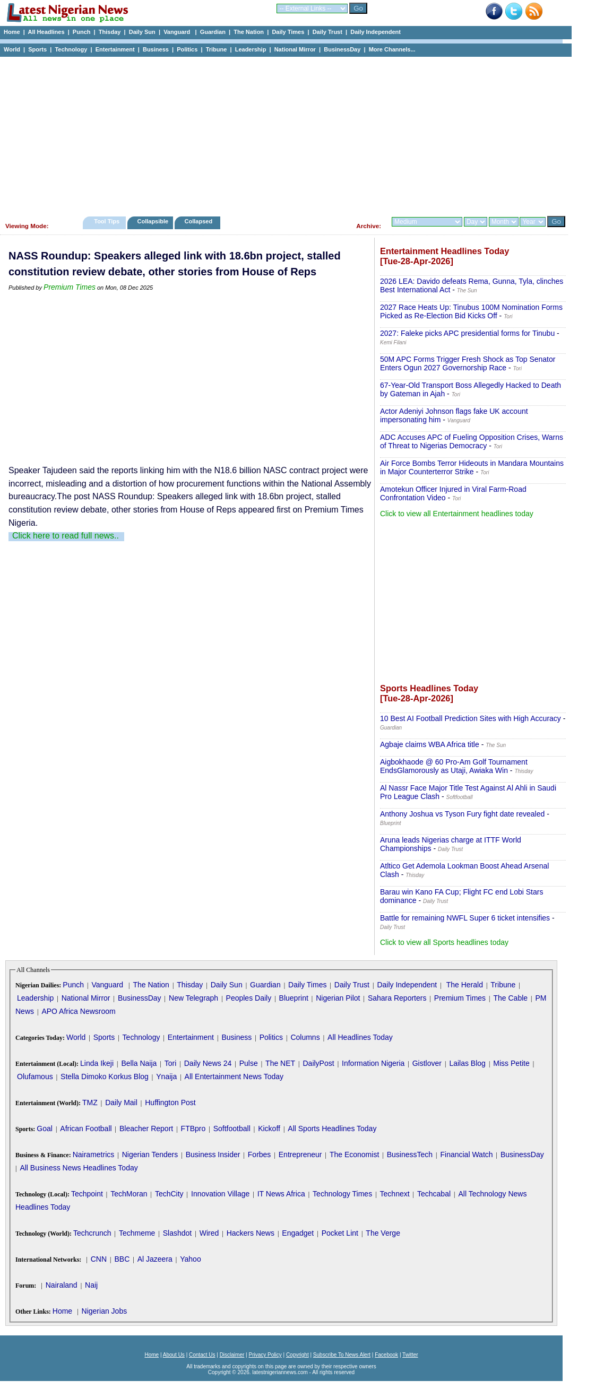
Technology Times (342, 1194)
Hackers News (250, 1233)
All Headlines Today (360, 1037)
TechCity (169, 1194)
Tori (171, 1063)
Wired (209, 1233)
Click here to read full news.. (65, 535)
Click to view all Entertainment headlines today (456, 513)
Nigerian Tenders (150, 1154)
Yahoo (190, 1259)
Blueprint (293, 998)
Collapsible (152, 221)
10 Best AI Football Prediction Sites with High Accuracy (470, 718)
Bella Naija (139, 1063)
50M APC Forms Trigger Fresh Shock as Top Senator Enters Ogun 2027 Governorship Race (467, 363)
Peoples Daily (249, 998)
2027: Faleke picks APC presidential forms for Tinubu (467, 333)
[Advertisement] (281, 133)
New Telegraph (193, 998)
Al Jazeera (154, 1259)
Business (156, 49)
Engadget (298, 1233)
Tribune (216, 49)
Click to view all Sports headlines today (444, 942)
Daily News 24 (207, 1063)
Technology (71, 49)
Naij (91, 1285)
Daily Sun (142, 32)
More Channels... (392, 49)
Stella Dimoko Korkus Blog (105, 1076)
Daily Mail (121, 1102)
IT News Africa (281, 1194)
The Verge (383, 1233)
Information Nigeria (373, 1063)
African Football (85, 1128)
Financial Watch (466, 1154)
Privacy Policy (264, 1355)
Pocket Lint (340, 1233)
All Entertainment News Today (234, 1076)
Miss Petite (511, 1063)
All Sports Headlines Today (332, 1128)
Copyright (297, 1355)
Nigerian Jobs (104, 1311)
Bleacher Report (146, 1128)
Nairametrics (94, 1154)
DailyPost (318, 1063)
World (12, 49)
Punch (82, 32)
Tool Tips (107, 221)
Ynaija (166, 1076)
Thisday (110, 32)
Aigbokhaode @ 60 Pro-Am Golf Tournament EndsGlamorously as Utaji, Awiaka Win (454, 766)
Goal (45, 1128)
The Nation (249, 32)
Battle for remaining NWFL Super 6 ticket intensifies (465, 918)
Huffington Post (170, 1102)
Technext (395, 1194)
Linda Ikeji (97, 1063)
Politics (187, 49)
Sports (37, 49)
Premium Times (70, 287)
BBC (122, 1259)
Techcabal (434, 1194)
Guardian (213, 32)
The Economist (354, 1154)
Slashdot (177, 1233)
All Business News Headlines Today (78, 1168)
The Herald (464, 984)
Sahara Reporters (397, 998)
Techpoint (87, 1194)
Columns (305, 1037)
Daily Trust (327, 32)
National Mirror (295, 49)
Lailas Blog (467, 1063)
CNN (99, 1259)
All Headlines (46, 32)
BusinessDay (342, 49)
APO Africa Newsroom (78, 1011)
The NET (280, 1063)
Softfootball (232, 1128)
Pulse (248, 1063)
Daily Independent (375, 32)
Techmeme (137, 1233)
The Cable (510, 998)
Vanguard (177, 32)
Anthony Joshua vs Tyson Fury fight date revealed (462, 814)
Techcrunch (92, 1233)
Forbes (259, 1154)
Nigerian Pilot (338, 998)
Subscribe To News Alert (341, 1355)
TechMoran (128, 1194)
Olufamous (35, 1076)
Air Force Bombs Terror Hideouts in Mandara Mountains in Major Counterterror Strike (472, 467)
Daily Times (288, 32)
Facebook (386, 1355)
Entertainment (115, 49)
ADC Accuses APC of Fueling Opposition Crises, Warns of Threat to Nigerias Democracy (471, 441)
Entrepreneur (300, 1154)
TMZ (90, 1102)
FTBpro (193, 1128)
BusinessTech (410, 1154)
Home (12, 32)
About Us (174, 1355)
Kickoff (269, 1128)
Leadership (250, 49)
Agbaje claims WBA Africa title (429, 744)
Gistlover (427, 1063)
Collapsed (199, 221)
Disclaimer (232, 1355)
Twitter (410, 1355)
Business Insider (213, 1154)
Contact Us (202, 1355)
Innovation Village (220, 1194)
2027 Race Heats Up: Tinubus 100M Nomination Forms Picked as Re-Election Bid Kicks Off (471, 311)
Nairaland (61, 1285)
